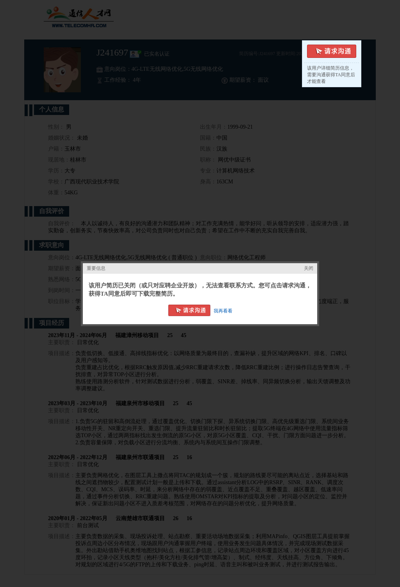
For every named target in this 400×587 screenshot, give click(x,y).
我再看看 (223, 311)
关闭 (308, 268)
